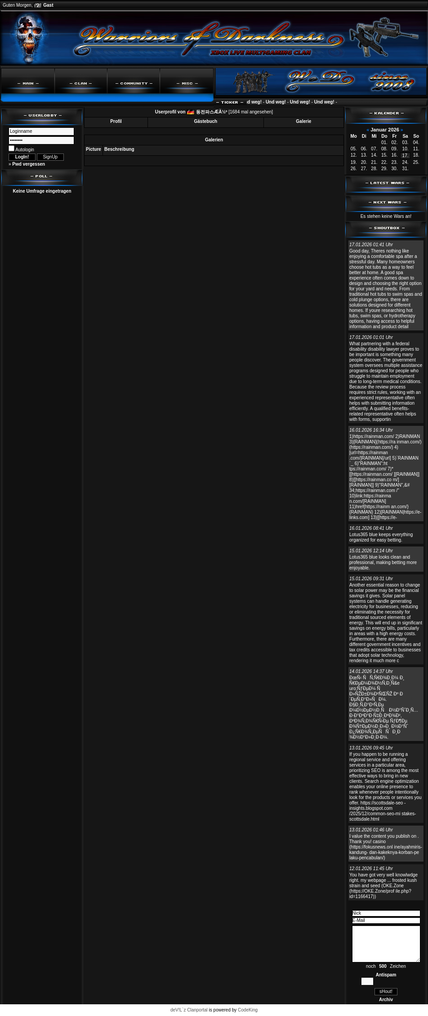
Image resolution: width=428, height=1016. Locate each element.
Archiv (386, 999)
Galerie (303, 121)
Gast (48, 5)
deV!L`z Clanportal (189, 1009)
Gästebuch (206, 121)
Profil (116, 121)
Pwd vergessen (28, 164)
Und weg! (255, 101)
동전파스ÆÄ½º (211, 111)
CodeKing (248, 1009)
